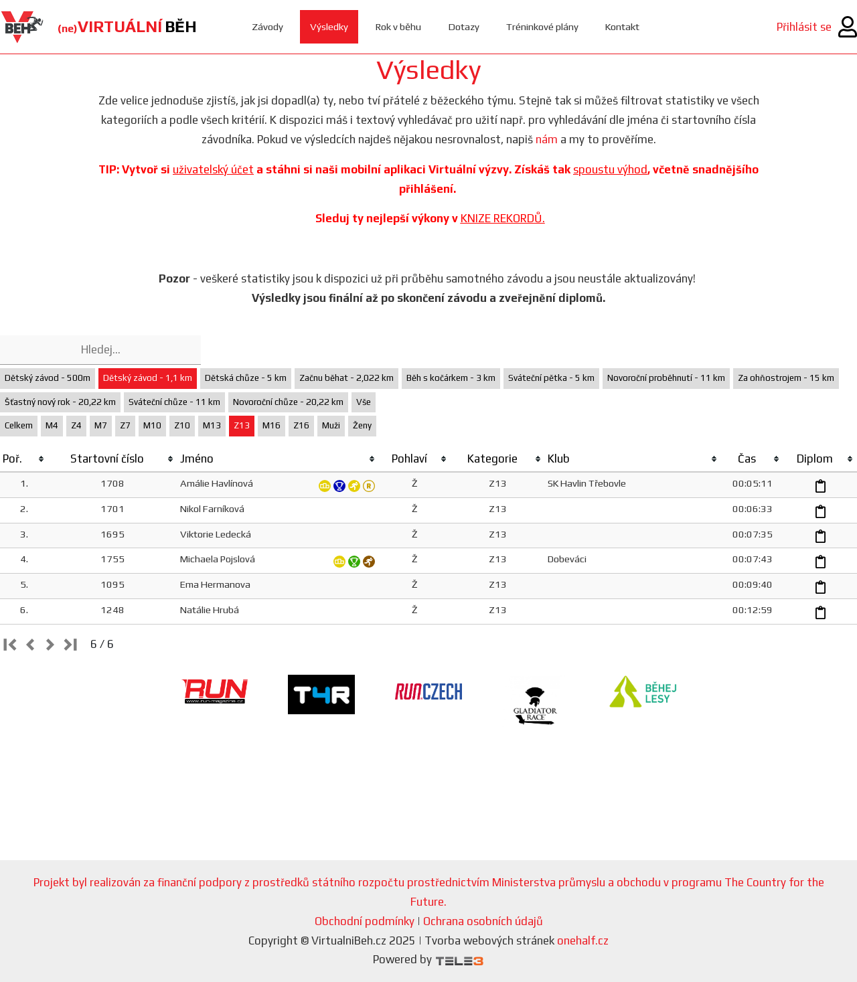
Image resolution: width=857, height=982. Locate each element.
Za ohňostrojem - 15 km (786, 378)
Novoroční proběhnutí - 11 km (666, 378)
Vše (363, 402)
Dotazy (463, 26)
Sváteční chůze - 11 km (174, 402)
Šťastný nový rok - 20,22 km (60, 402)
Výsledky (329, 26)
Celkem (19, 425)
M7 (100, 425)
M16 (271, 425)
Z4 (76, 425)
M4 (52, 425)
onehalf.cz (583, 940)
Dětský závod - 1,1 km (147, 378)
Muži (331, 425)
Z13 (242, 425)
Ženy (362, 425)
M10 (152, 425)
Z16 (301, 425)
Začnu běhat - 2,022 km (346, 378)
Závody (267, 26)
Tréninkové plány (542, 26)
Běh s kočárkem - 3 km (450, 378)
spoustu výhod (610, 169)
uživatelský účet (213, 169)
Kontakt (623, 26)
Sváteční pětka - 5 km (551, 378)
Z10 (182, 425)
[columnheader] (24, 459)
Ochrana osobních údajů (483, 921)
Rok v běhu (398, 26)
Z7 (125, 425)
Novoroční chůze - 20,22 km (288, 402)
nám (547, 139)
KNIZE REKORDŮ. (503, 218)
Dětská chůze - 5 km (246, 378)
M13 (212, 425)
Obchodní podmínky (364, 921)
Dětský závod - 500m (47, 378)
